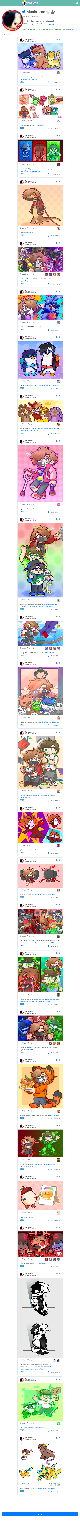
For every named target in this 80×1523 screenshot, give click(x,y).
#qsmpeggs (51, 1488)
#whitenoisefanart (32, 385)
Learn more (71, 29)
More (40, 1514)
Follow (51, 24)
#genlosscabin (46, 1001)
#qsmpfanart (29, 1217)
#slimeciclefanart (25, 79)
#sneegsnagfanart (33, 77)
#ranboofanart (44, 77)
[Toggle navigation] (4, 3)
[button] (76, 3)
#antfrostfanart (35, 430)
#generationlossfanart (36, 169)
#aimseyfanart (24, 430)
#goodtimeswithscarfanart (50, 428)
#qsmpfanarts (42, 1488)
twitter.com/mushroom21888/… (46, 943)
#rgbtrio (34, 79)
